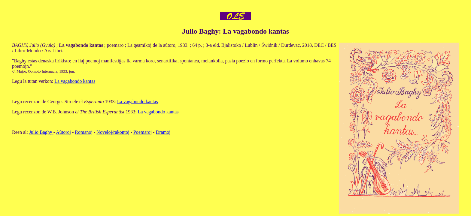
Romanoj (84, 132)
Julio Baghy (41, 132)
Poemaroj (142, 132)
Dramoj (163, 132)
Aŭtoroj (63, 132)
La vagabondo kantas (74, 81)
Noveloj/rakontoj (112, 132)
